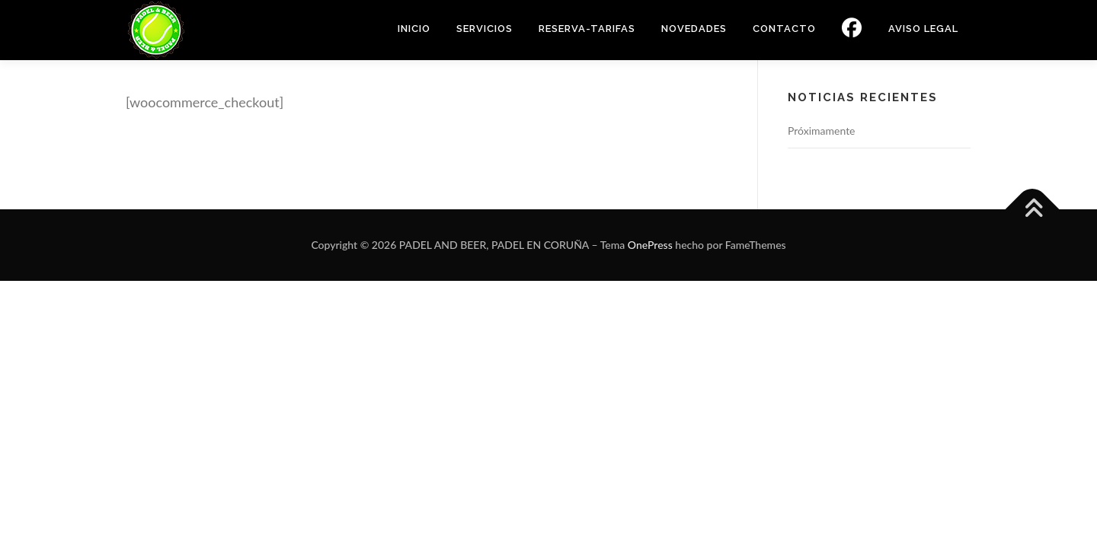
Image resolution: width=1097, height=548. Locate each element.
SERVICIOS (484, 28)
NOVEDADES (694, 28)
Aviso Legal (923, 28)
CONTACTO (784, 28)
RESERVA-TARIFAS (587, 28)
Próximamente (822, 130)
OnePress (650, 244)
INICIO (414, 28)
